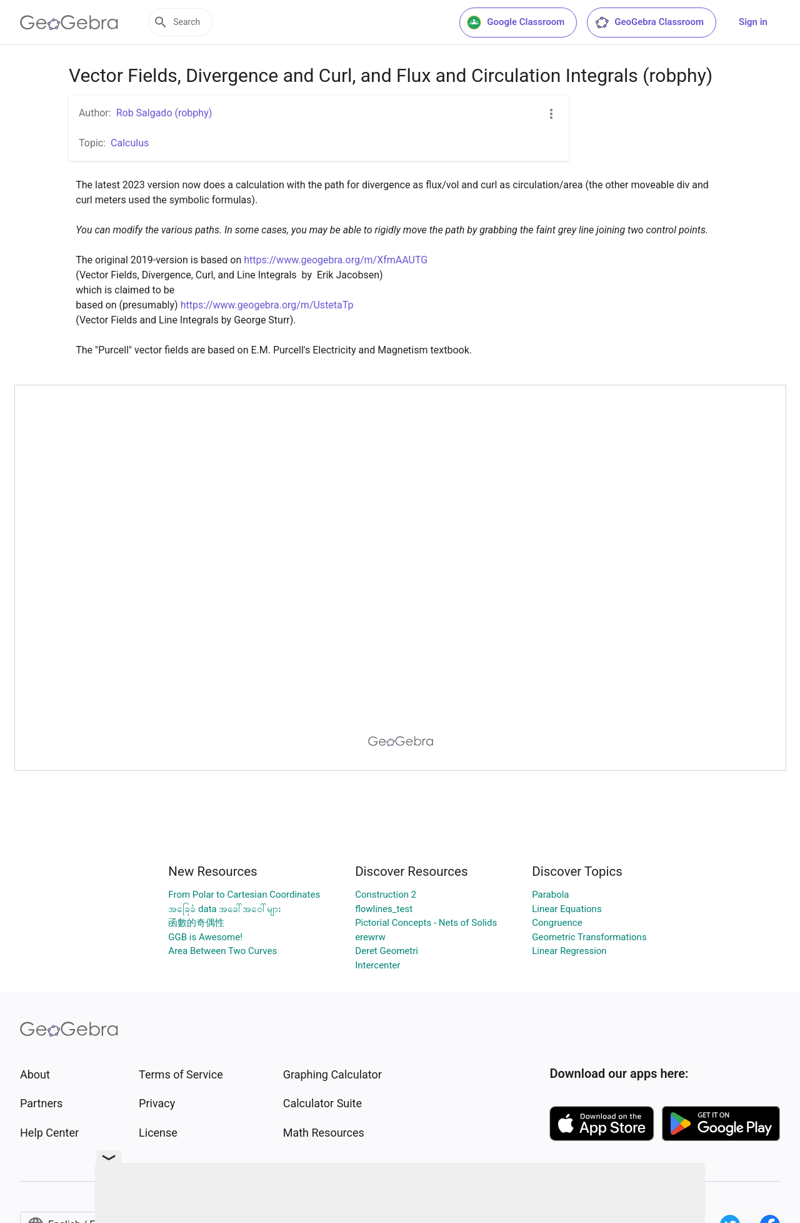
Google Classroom (515, 22)
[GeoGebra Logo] (69, 22)
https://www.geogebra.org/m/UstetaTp (267, 305)
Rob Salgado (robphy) (164, 113)
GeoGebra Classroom (649, 22)
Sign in (753, 22)
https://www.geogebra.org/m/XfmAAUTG (336, 260)
